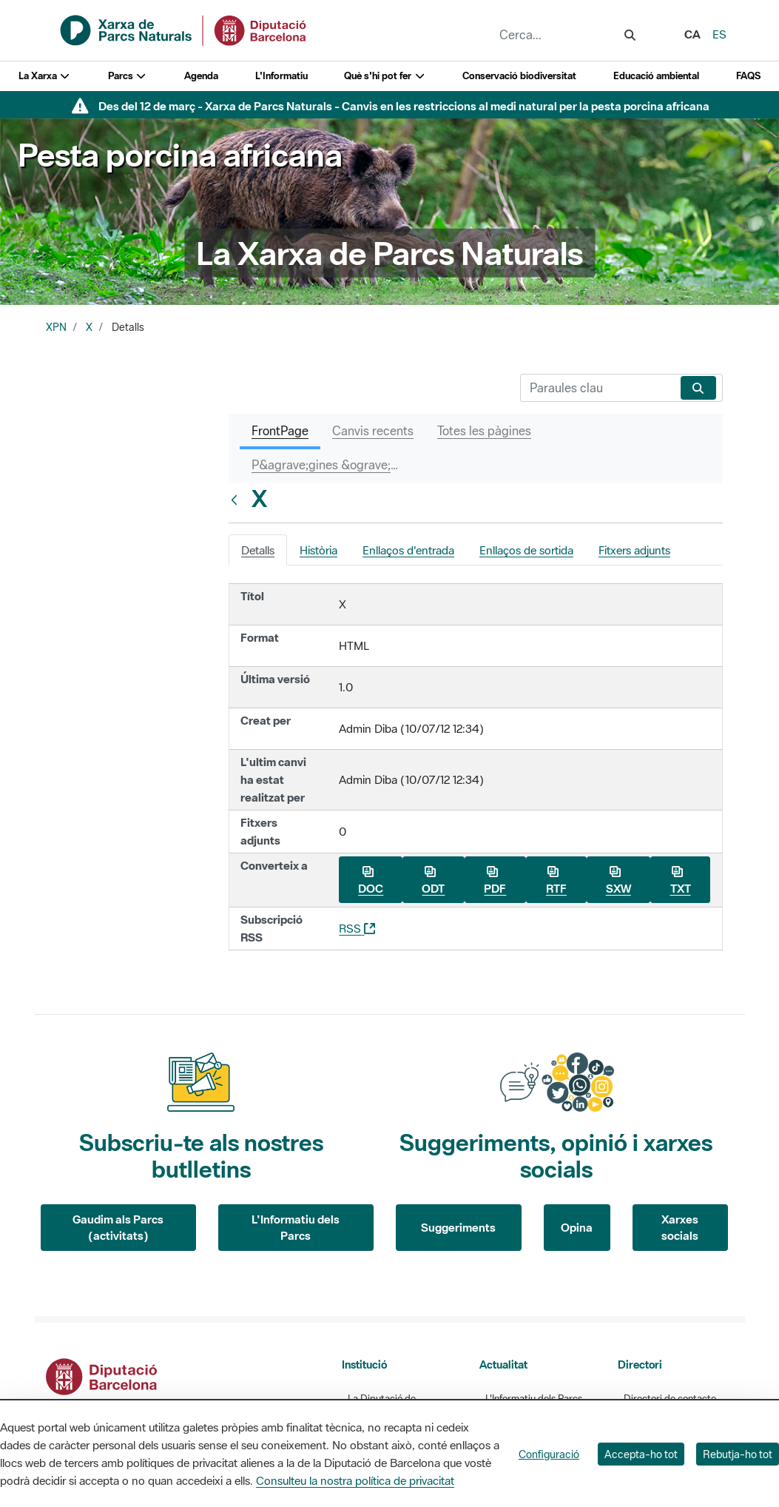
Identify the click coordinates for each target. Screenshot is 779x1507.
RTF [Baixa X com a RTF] (556, 880)
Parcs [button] (127, 76)
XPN (56, 327)
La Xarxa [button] (44, 76)
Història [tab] (318, 550)
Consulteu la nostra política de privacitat (355, 1480)
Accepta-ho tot (641, 1454)
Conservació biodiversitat (519, 76)
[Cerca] (597, 388)
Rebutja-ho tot (737, 1454)
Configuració (549, 1454)
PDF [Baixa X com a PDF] (495, 880)
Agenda (201, 76)
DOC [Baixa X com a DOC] (370, 880)
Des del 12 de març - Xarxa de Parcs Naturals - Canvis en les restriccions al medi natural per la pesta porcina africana (403, 105)
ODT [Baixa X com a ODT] (433, 880)
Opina (577, 1227)
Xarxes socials (679, 1227)
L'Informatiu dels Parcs (296, 1227)
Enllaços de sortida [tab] (526, 550)
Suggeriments (458, 1227)
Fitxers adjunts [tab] (634, 550)
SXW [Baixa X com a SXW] (618, 880)
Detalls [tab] (257, 550)
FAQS (748, 76)
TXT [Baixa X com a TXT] (680, 880)
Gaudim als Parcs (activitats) (117, 1227)
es (719, 34)
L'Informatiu (281, 76)
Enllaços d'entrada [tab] (408, 550)
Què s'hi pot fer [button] (384, 76)
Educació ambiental (656, 76)
